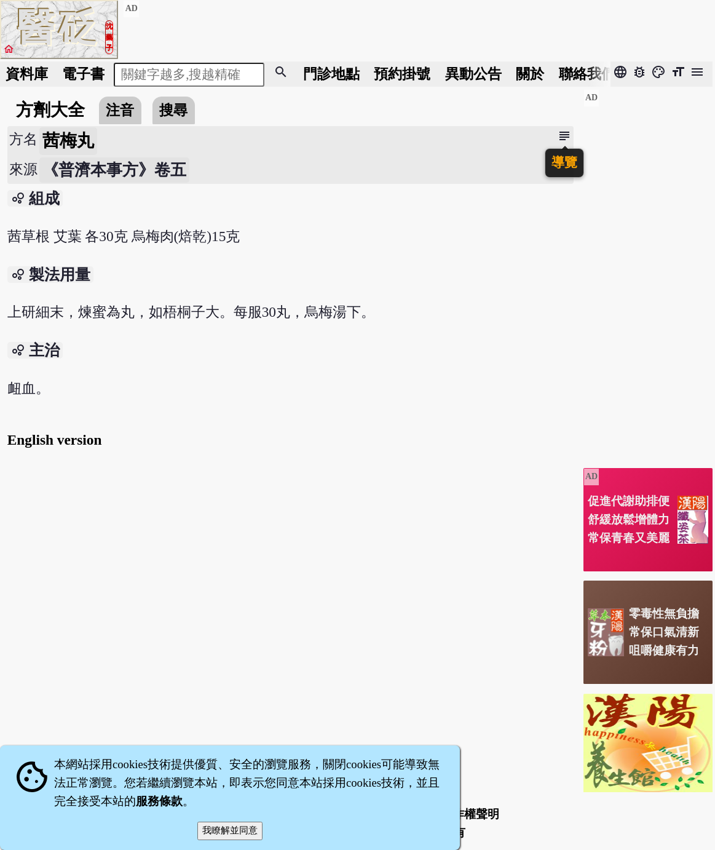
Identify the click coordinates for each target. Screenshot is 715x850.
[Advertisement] (648, 273)
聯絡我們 (587, 74)
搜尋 (173, 110)
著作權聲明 (470, 814)
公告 (473, 74)
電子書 (83, 74)
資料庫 (27, 74)
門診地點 (331, 74)
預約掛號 (402, 74)
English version (54, 440)
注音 (120, 110)
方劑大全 (50, 109)
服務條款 (159, 801)
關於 (530, 74)
